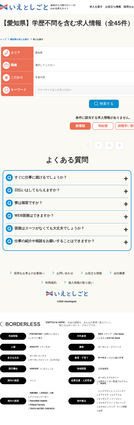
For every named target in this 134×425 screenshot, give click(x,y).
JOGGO (44, 393)
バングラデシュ (105, 391)
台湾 (100, 411)
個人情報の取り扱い (81, 283)
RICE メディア (105, 334)
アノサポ (45, 347)
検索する (104, 103)
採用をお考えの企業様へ (29, 273)
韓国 (124, 407)
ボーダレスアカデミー (108, 378)
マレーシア (120, 403)
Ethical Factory (37, 405)
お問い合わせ (65, 273)
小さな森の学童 (116, 358)
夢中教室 (102, 358)
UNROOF (34, 369)
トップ (3, 40)
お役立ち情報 (113, 7)
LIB (52, 393)
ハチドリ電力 (36, 338)
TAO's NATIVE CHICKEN (42, 409)
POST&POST (36, 334)
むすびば (55, 360)
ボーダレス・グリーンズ (109, 347)
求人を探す (96, 7)
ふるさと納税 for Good (109, 338)
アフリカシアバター (39, 397)
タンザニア (103, 399)
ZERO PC (34, 347)
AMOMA (34, 393)
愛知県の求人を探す (19, 40)
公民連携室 (103, 369)
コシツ (33, 381)
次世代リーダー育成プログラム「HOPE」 (113, 383)
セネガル (102, 407)
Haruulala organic (38, 401)
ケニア (112, 407)
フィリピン (116, 399)
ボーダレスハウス (38, 356)
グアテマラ (103, 395)
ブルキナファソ (105, 403)
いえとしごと (47, 369)
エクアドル (116, 395)
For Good (119, 334)
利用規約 (51, 283)
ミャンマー (120, 391)
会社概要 (119, 273)
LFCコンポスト (52, 334)
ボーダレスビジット (39, 360)
